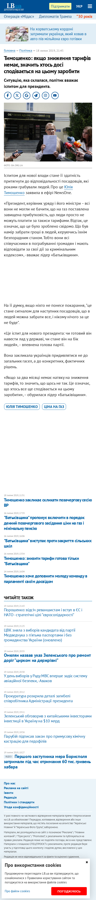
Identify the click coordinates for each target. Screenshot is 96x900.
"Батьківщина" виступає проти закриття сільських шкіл (47, 543)
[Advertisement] (48, 281)
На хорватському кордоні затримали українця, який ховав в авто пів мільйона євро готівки (58, 33)
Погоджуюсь (69, 891)
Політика (25, 50)
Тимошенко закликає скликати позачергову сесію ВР (48, 502)
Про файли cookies (17, 891)
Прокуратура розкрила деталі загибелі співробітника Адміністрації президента (38, 698)
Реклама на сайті (16, 788)
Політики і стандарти (19, 802)
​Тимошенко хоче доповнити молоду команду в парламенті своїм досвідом (45, 578)
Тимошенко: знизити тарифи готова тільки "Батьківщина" (41, 561)
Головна (9, 50)
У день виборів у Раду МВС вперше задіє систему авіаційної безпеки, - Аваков (45, 678)
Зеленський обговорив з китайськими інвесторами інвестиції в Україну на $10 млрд (48, 718)
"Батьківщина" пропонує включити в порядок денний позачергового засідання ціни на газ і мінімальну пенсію (44, 523)
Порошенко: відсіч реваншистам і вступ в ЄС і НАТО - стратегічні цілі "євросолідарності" (43, 612)
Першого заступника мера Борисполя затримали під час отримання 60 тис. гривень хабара (47, 761)
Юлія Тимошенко (22, 406)
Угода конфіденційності (21, 807)
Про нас (9, 783)
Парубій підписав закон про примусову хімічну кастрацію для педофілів (44, 739)
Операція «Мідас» (19, 16)
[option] (48, 34)
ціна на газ (54, 406)
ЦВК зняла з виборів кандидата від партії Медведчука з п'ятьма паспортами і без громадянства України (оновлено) (39, 635)
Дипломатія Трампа (55, 16)
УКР (79, 6)
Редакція (10, 797)
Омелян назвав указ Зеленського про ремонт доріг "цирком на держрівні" (47, 657)
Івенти (8, 793)
